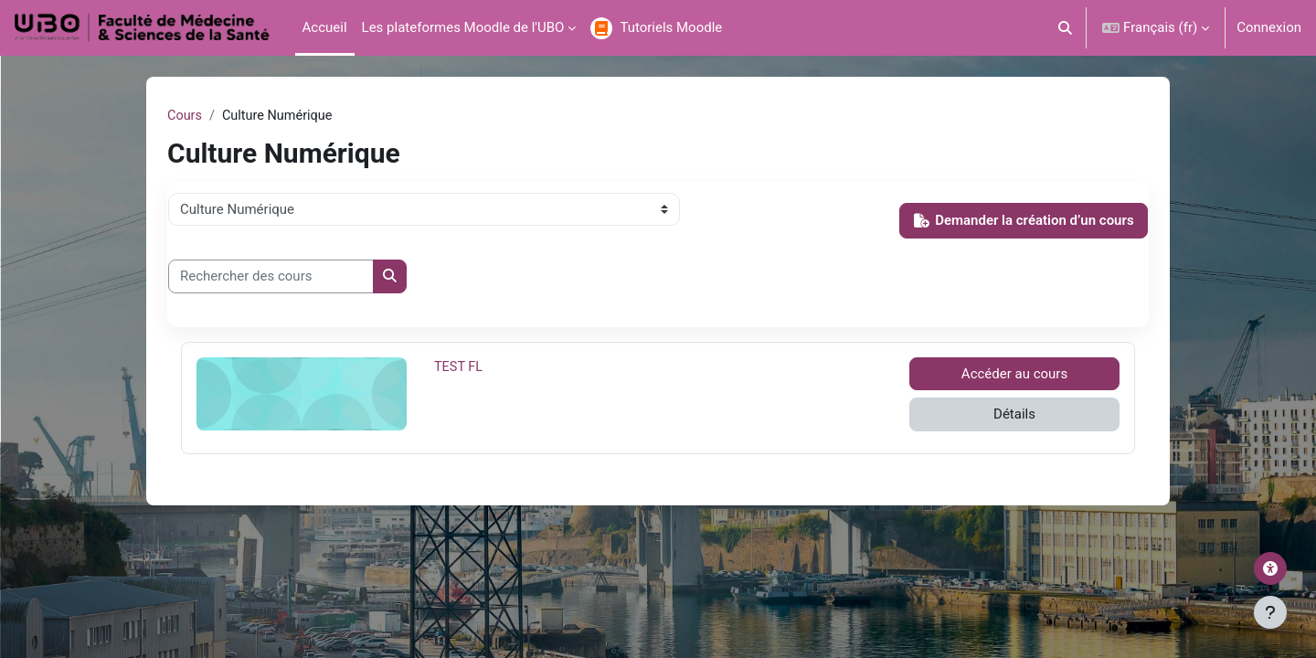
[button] (1066, 28)
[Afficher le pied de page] (1270, 612)
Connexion (1268, 27)
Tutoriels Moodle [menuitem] (671, 27)
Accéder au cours (1014, 374)
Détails (1014, 415)
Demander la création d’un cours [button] (1024, 221)
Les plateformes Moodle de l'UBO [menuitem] (463, 27)
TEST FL (476, 367)
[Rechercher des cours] (271, 277)
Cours (185, 116)
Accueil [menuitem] (324, 27)
